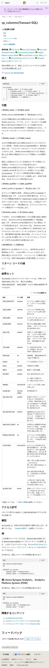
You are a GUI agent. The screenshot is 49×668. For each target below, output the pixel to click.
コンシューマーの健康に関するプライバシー (28, 662)
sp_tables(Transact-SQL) (14, 618)
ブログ (27, 659)
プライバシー (6, 662)
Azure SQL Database (29, 49)
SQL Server (18, 17)
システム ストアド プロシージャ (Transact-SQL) (23, 624)
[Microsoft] (24, 2)
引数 (4, 36)
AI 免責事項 (5, 659)
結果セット (6, 41)
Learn (4, 17)
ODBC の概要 (22, 502)
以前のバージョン (17, 659)
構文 (4, 33)
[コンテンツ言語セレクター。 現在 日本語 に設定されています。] (6, 654)
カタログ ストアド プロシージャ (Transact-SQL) (23, 621)
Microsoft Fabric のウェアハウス (22, 58)
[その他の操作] (45, 16)
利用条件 (4, 665)
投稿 (35, 659)
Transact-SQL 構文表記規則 (14, 73)
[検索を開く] (37, 3)
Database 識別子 (21, 528)
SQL (10, 17)
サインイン (43, 3)
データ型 (33, 495)
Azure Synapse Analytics (26, 52)
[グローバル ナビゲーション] (2, 3)
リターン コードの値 (10, 38)
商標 (11, 665)
